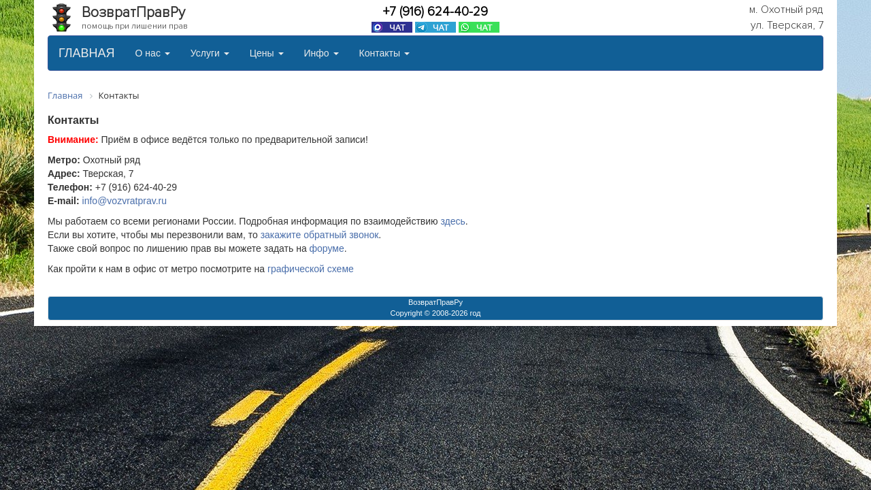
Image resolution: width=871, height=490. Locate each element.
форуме (327, 248)
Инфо (321, 53)
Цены (267, 53)
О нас (152, 53)
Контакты (384, 53)
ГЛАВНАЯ (87, 53)
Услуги (210, 53)
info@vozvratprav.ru (124, 200)
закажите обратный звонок (320, 234)
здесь (452, 221)
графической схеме (310, 268)
